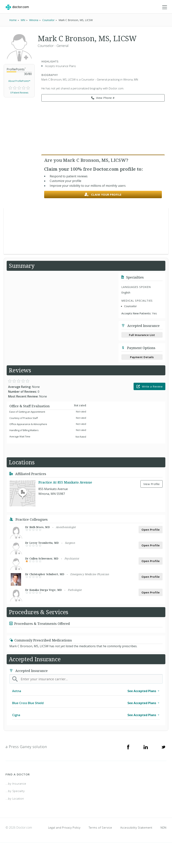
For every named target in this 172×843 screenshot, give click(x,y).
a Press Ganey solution (26, 746)
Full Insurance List (142, 335)
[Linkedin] (146, 747)
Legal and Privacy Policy (64, 827)
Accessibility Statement (136, 827)
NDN (163, 827)
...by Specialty (15, 791)
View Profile (151, 484)
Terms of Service (100, 827)
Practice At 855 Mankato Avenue (65, 482)
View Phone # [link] (103, 98)
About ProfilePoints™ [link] (19, 81)
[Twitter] (163, 747)
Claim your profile (103, 194)
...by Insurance (16, 783)
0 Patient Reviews (19, 92)
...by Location (15, 798)
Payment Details (142, 357)
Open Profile (151, 529)
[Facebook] (128, 747)
